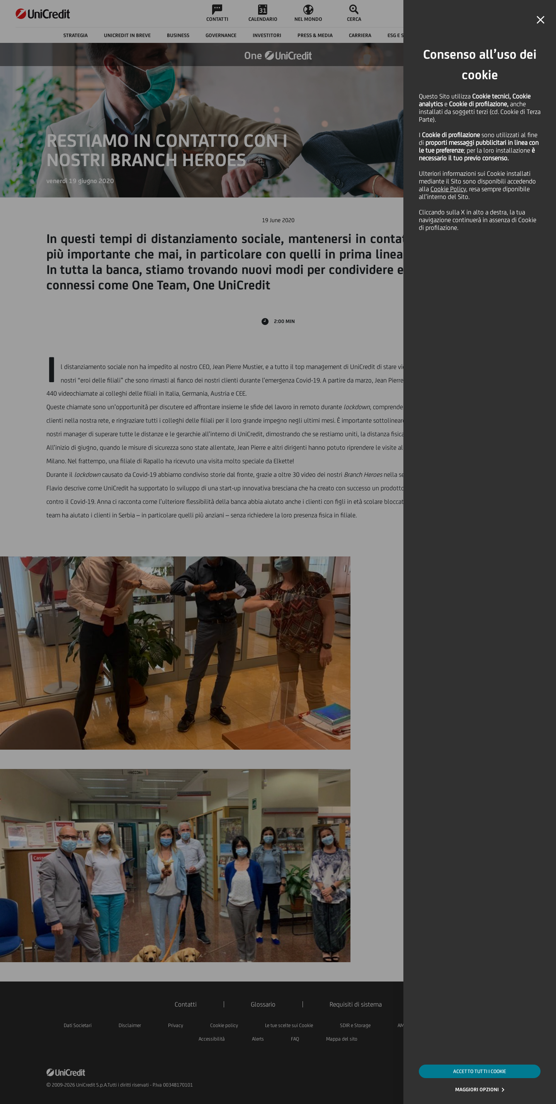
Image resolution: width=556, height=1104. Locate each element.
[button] (540, 20)
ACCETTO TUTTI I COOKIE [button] (479, 1071)
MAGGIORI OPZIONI (477, 1089)
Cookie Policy (448, 189)
